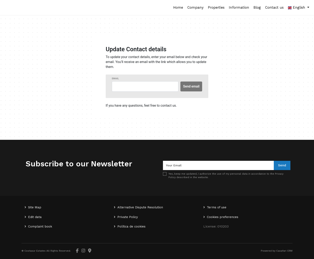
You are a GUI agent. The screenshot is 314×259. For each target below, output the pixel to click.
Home (178, 7)
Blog (257, 7)
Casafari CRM (284, 250)
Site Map (34, 207)
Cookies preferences (222, 217)
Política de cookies (131, 226)
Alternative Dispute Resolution (140, 207)
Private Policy (127, 217)
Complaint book (40, 226)
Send (282, 165)
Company (195, 7)
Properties (216, 7)
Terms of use (216, 207)
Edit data (35, 217)
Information (239, 7)
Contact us (274, 7)
